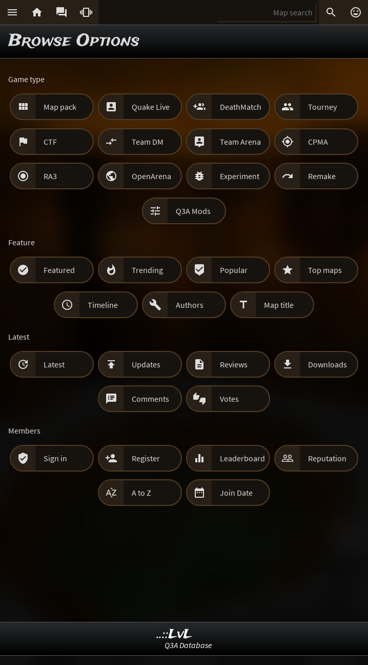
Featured (59, 270)
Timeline (103, 305)
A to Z (141, 492)
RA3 (50, 176)
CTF (50, 141)
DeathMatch (240, 107)
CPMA (318, 141)
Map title (279, 305)
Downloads (327, 364)
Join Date (236, 492)
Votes (229, 399)
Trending (147, 270)
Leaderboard (242, 458)
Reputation (327, 458)
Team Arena (240, 141)
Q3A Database (188, 645)
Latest (54, 364)
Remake (322, 176)
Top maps (325, 270)
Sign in (55, 458)
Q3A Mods (193, 211)
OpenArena (151, 176)
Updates (146, 364)
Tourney (322, 107)
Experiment (239, 176)
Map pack (60, 107)
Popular (234, 270)
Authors (189, 305)
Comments (150, 399)
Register (146, 458)
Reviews (234, 364)
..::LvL (174, 634)
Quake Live (151, 107)
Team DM (147, 141)
